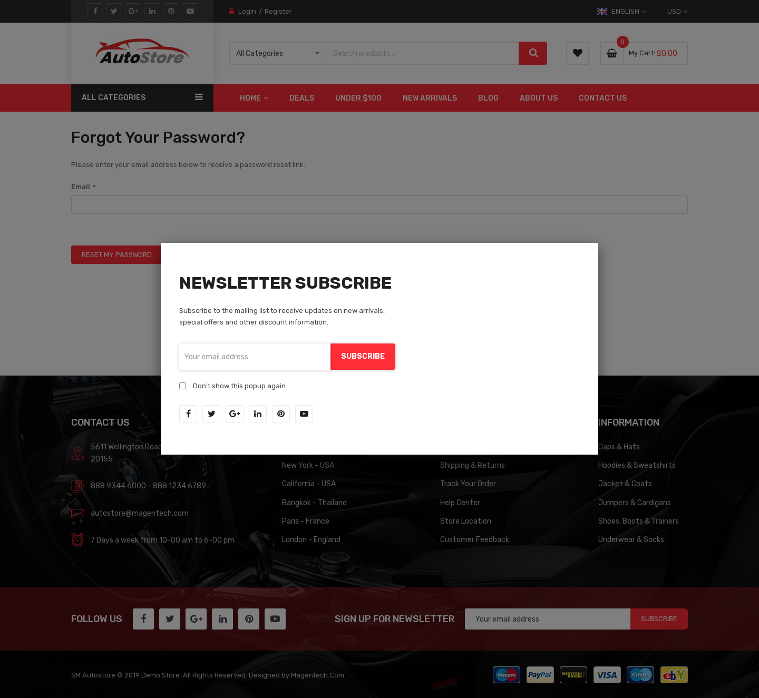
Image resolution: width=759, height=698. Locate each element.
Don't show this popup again (239, 386)
